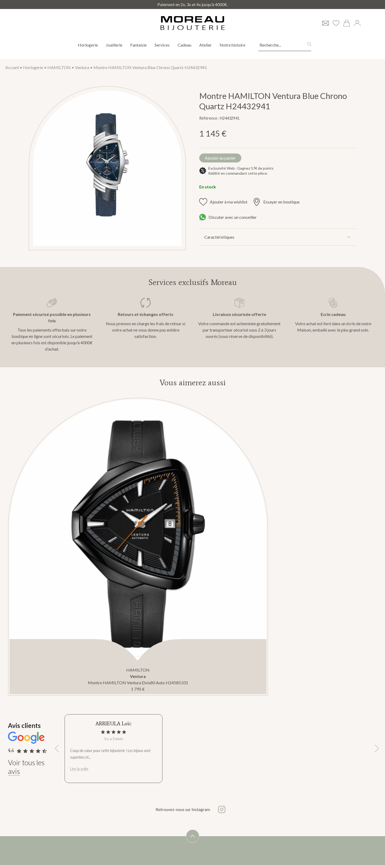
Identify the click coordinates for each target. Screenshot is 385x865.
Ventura (82, 67)
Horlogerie (88, 44)
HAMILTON (59, 67)
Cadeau (184, 44)
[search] (309, 44)
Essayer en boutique (276, 204)
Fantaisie (138, 44)
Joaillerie (114, 44)
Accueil (12, 67)
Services (162, 44)
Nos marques (54, 836)
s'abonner (235, 853)
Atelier (205, 44)
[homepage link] (193, 23)
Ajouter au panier (225, 158)
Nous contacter (56, 855)
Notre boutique (56, 845)
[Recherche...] (278, 45)
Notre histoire (233, 44)
